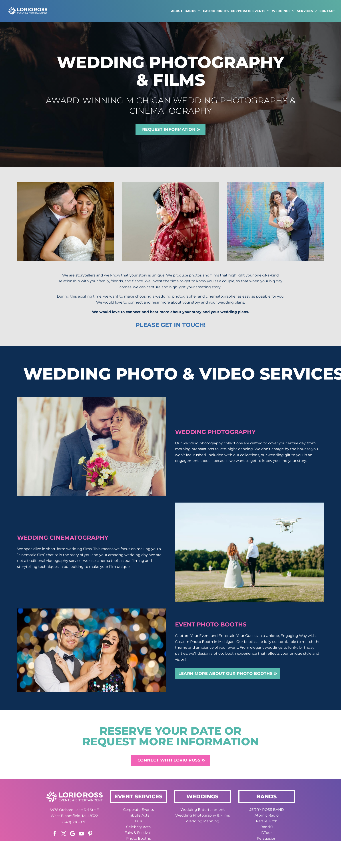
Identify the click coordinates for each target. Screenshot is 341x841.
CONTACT (327, 11)
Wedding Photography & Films (202, 815)
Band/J (266, 827)
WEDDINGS (281, 11)
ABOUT (177, 11)
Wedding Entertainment (202, 809)
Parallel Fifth (266, 821)
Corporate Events (248, 11)
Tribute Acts (138, 815)
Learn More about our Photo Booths (225, 673)
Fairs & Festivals (138, 833)
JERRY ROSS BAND (266, 809)
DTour (266, 833)
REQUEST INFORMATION (169, 129)
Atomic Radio (267, 815)
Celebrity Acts (138, 827)
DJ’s (138, 821)
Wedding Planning (202, 821)
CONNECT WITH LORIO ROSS (169, 760)
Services (305, 11)
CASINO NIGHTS (216, 11)
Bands (190, 11)
